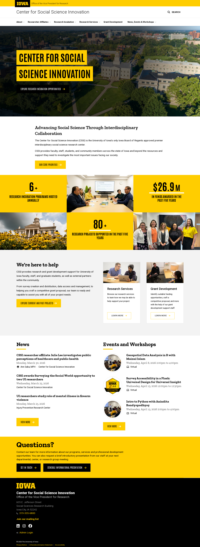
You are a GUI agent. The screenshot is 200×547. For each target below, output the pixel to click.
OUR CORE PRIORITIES (50, 164)
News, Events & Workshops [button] (141, 22)
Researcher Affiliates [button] (38, 22)
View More (27, 422)
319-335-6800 (25, 513)
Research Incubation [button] (64, 22)
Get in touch (28, 467)
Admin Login (26, 532)
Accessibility (60, 545)
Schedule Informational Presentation (66, 467)
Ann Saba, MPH (28, 367)
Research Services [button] (88, 22)
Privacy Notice (21, 545)
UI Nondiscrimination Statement (41, 545)
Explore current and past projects (39, 303)
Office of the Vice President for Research (49, 3)
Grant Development (113, 22)
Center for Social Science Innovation (52, 12)
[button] (174, 12)
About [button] (19, 22)
